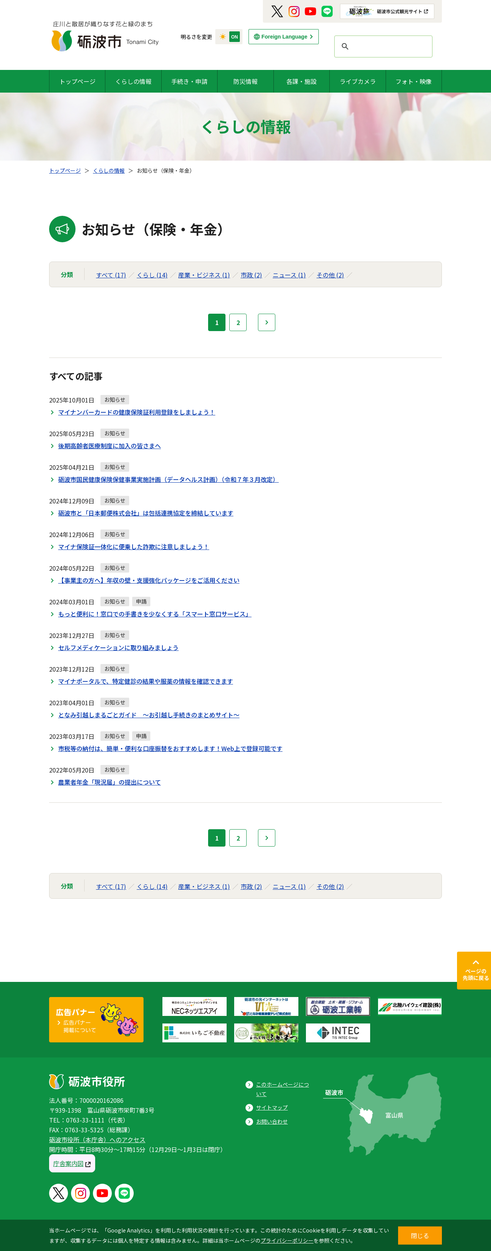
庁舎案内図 (68, 1163)
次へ (266, 322)
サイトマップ (272, 1107)
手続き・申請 (189, 81)
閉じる (420, 1235)
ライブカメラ (358, 81)
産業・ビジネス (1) (204, 274)
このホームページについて (282, 1089)
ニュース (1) (289, 274)
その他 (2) (330, 274)
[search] (382, 46)
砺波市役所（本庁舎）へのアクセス (97, 1139)
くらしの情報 (133, 81)
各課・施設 (301, 81)
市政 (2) (251, 274)
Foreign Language (284, 37)
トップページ (77, 81)
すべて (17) (111, 274)
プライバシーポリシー (287, 1240)
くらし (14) (152, 274)
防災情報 (245, 81)
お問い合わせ (272, 1121)
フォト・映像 (413, 81)
